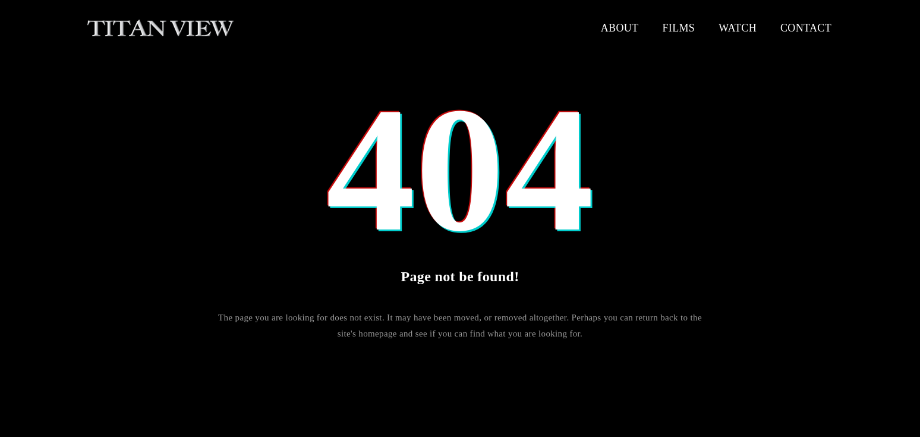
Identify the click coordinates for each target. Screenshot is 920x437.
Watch (738, 28)
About (620, 28)
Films (678, 28)
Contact (805, 28)
